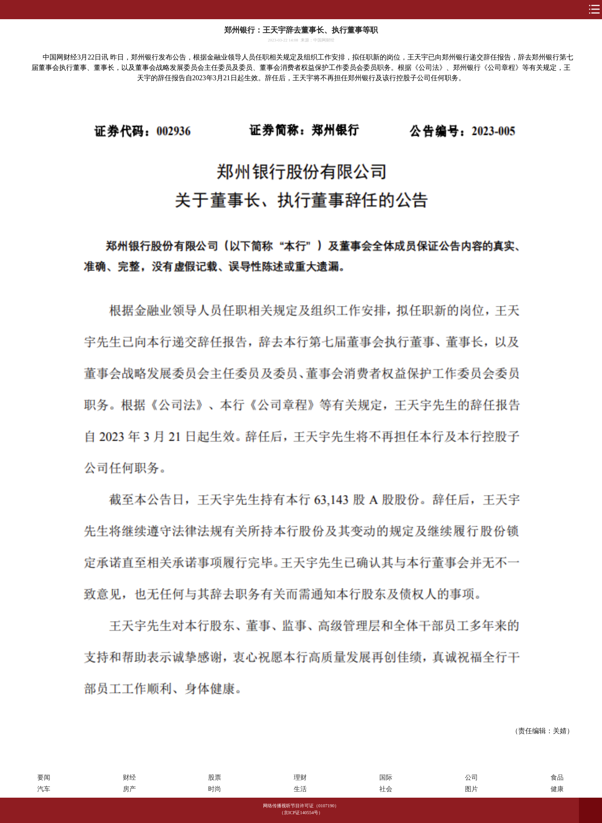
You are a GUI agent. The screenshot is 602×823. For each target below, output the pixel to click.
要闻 (43, 777)
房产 (129, 789)
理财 (300, 777)
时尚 (214, 789)
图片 (471, 789)
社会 (385, 789)
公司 (471, 777)
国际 (385, 777)
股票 (214, 777)
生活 (300, 789)
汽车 (43, 789)
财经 (129, 777)
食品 (557, 777)
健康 (557, 789)
